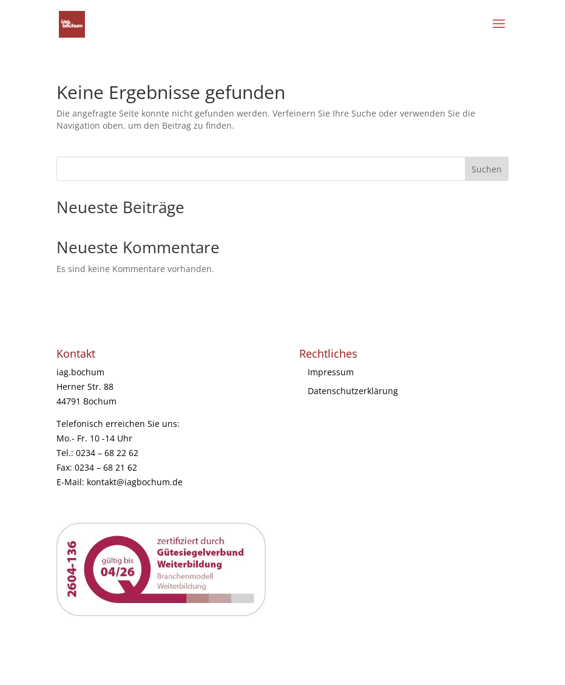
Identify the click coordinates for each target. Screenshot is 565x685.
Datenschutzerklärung (353, 391)
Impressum (331, 372)
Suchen (487, 169)
